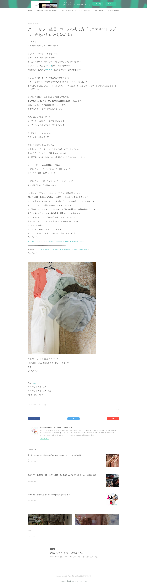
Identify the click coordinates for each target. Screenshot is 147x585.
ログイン (111, 4)
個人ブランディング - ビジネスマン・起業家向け (76, 10)
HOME (30, 10)
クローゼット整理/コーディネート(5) (37, 404)
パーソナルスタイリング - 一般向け (47, 10)
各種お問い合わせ (113, 10)
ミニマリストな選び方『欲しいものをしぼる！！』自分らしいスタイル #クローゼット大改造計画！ (62, 475)
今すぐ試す (97, 4)
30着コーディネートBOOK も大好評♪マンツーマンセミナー (64, 249)
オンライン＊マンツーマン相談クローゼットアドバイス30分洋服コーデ (56, 241)
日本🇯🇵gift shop (99, 10)
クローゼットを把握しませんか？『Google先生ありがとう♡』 (49, 495)
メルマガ (48, 66)
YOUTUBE (49, 70)
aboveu (36, 383)
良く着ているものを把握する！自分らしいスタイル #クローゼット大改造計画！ (55, 455)
